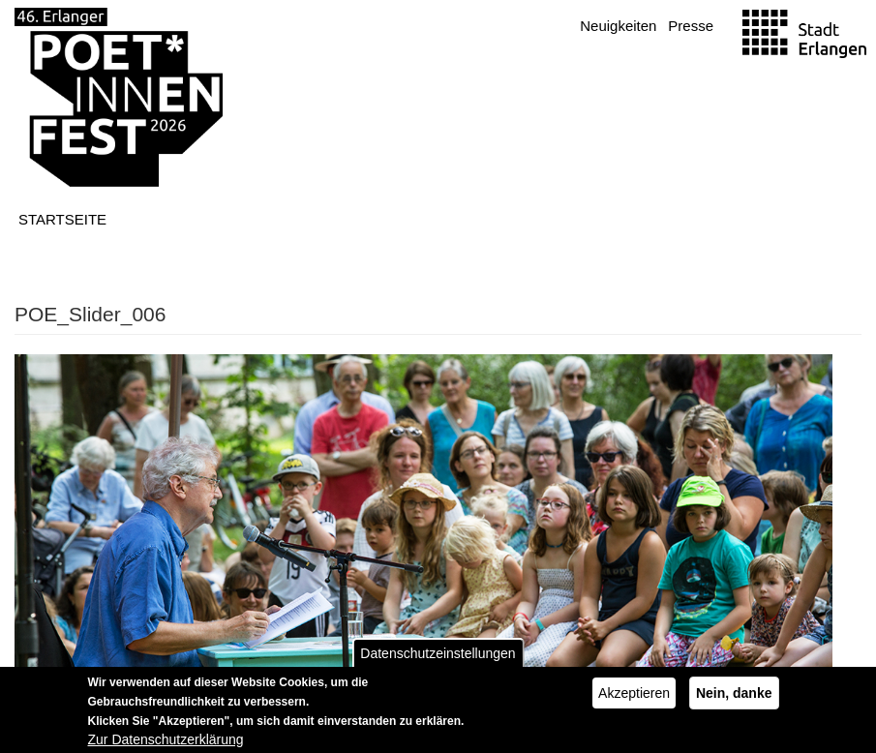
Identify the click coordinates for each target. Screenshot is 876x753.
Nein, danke (734, 700)
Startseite (62, 219)
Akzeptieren (634, 700)
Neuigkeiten (618, 25)
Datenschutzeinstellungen (437, 661)
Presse (690, 25)
